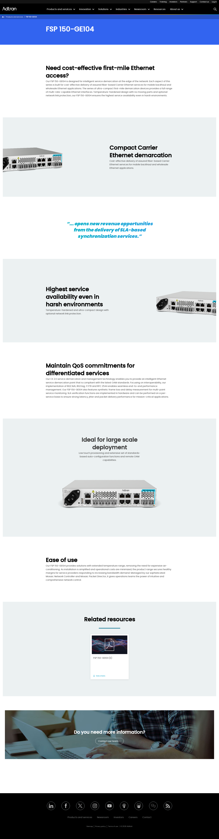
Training (163, 2)
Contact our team (109, 741)
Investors (173, 2)
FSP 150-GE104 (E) (102, 658)
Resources (160, 9)
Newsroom (140, 9)
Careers (153, 2)
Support (193, 2)
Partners (183, 2)
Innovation (85, 9)
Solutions (103, 9)
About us (175, 9)
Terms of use (113, 826)
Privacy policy (100, 826)
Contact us (204, 2)
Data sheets (99, 676)
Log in (214, 2)
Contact (146, 817)
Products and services (59, 9)
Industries (121, 9)
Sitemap (89, 826)
